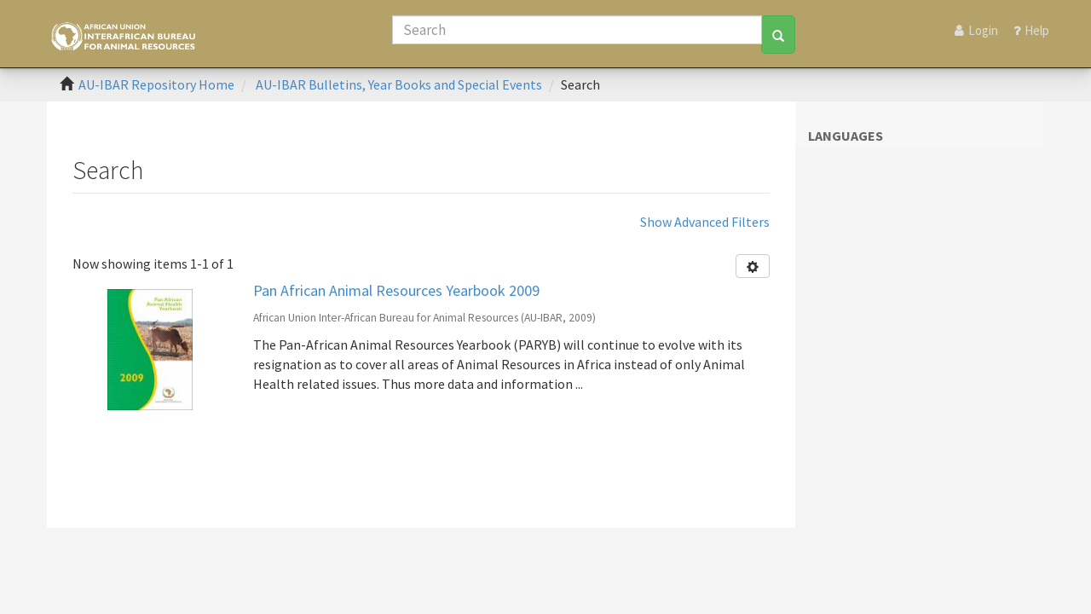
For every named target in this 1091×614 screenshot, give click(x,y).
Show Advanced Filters (705, 221)
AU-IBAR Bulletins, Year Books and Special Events (399, 84)
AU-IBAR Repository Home (156, 84)
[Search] (577, 29)
